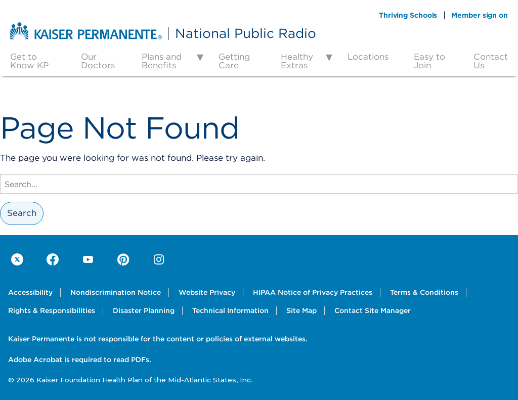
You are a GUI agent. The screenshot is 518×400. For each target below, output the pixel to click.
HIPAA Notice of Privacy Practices (312, 292)
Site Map (301, 310)
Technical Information (230, 310)
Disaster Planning (144, 310)
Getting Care (234, 61)
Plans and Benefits (162, 61)
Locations (368, 56)
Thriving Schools (408, 15)
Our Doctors (98, 61)
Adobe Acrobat (35, 359)
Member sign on (479, 15)
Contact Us (490, 61)
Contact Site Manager (372, 310)
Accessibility (30, 292)
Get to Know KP (29, 61)
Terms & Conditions (424, 292)
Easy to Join (429, 61)
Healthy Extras (297, 61)
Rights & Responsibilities (51, 310)
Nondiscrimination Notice (115, 292)
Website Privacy (207, 292)
